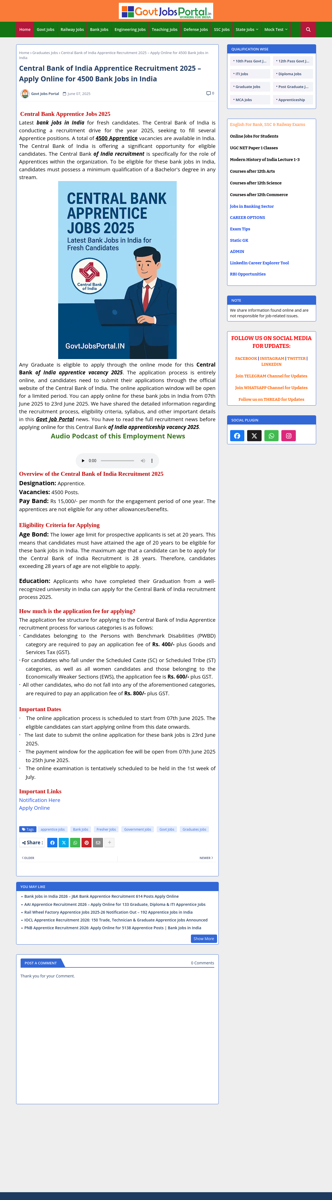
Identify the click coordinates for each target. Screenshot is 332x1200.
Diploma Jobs (290, 73)
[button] (308, 29)
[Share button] (109, 842)
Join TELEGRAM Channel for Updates (272, 376)
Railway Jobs (72, 29)
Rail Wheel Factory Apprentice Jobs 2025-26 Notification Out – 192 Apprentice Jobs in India (108, 912)
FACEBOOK (246, 358)
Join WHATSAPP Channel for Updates (271, 387)
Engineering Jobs (130, 29)
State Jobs (245, 29)
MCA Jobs (244, 99)
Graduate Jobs (248, 86)
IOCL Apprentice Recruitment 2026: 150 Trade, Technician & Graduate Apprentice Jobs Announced (116, 920)
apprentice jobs (53, 829)
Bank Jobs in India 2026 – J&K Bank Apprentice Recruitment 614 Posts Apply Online (101, 896)
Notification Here (39, 799)
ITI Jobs (242, 73)
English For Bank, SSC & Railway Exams (267, 124)
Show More (204, 938)
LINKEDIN (271, 364)
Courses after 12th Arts (252, 171)
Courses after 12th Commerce (259, 194)
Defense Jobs (196, 29)
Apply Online (34, 807)
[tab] (25, 29)
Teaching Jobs (165, 29)
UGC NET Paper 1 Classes (254, 147)
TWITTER (296, 358)
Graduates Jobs (45, 52)
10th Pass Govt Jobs (253, 61)
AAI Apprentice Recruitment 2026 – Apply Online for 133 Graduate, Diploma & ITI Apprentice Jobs (115, 904)
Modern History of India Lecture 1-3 (265, 159)
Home (25, 29)
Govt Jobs (46, 29)
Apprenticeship (292, 99)
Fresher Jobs (106, 829)
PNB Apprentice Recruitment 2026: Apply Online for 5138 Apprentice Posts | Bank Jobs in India (112, 927)
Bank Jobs (99, 29)
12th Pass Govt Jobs (296, 61)
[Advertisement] (166, 1149)
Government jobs (137, 829)
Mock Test (273, 29)
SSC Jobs (222, 29)
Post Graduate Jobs (295, 86)
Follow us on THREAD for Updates (271, 399)
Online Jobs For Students (254, 136)
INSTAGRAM (272, 358)
